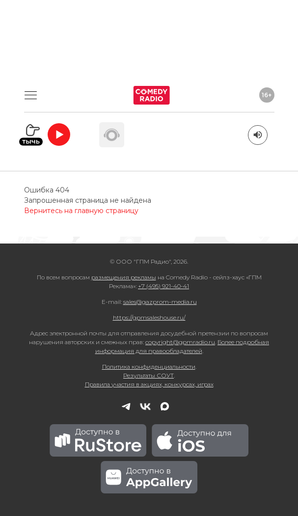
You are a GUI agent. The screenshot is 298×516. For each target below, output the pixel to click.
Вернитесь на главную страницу (81, 210)
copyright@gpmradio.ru (180, 342)
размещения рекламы (123, 277)
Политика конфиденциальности (148, 366)
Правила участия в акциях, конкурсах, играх (149, 384)
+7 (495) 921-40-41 (163, 286)
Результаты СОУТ (148, 375)
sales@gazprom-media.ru (160, 301)
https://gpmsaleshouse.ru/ (149, 317)
